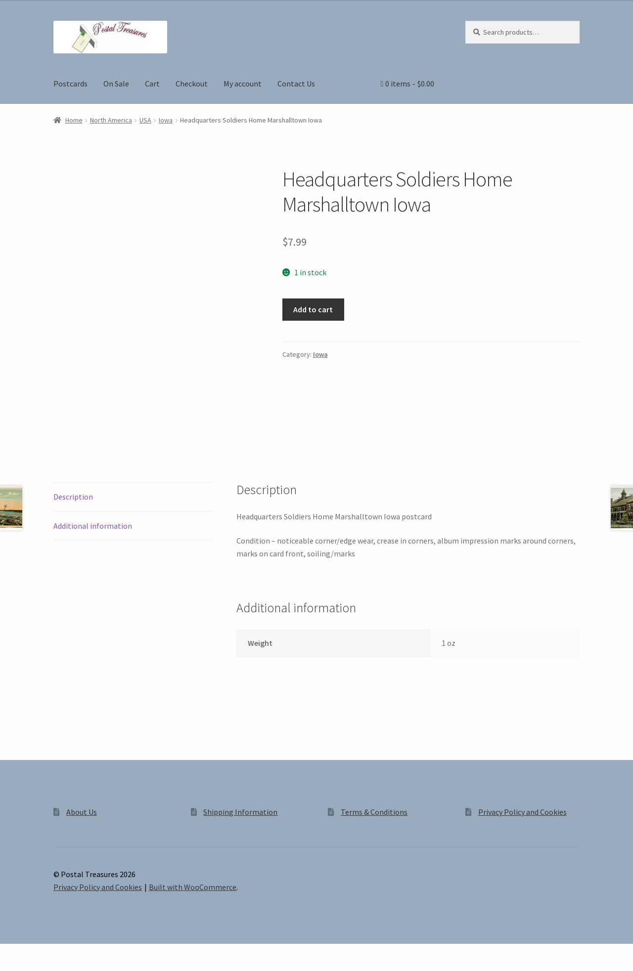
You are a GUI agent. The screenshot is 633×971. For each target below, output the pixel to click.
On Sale (116, 83)
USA (145, 120)
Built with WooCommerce (192, 887)
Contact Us (296, 83)
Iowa (166, 120)
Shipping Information (240, 812)
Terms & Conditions (374, 812)
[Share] (59, 953)
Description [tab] (73, 497)
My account (243, 83)
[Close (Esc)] (83, 953)
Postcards (70, 83)
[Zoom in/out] (11, 953)
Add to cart (313, 309)
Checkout (192, 83)
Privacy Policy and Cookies (522, 812)
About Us (81, 812)
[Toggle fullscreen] (35, 953)
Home (74, 120)
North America (111, 120)
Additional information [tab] (92, 526)
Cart (152, 83)
